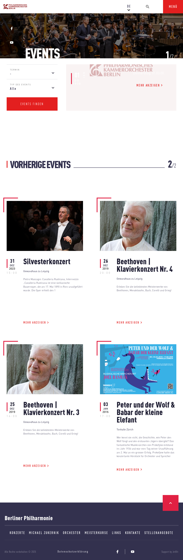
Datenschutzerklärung (73, 551)
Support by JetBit (170, 551)
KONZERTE (17, 533)
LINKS (116, 533)
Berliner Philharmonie (29, 518)
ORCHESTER (72, 533)
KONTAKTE (133, 533)
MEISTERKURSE (96, 533)
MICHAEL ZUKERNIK (44, 533)
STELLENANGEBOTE (158, 533)
